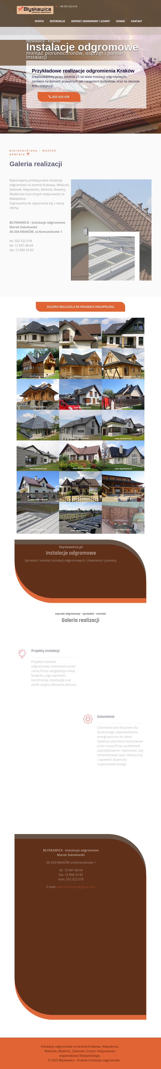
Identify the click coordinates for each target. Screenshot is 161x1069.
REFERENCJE (57, 21)
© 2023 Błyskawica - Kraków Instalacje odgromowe (94, 1060)
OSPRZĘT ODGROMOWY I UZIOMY (90, 21)
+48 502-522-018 (66, 6)
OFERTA (39, 21)
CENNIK (120, 21)
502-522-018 (59, 96)
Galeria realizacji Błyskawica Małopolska (80, 307)
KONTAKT (136, 21)
